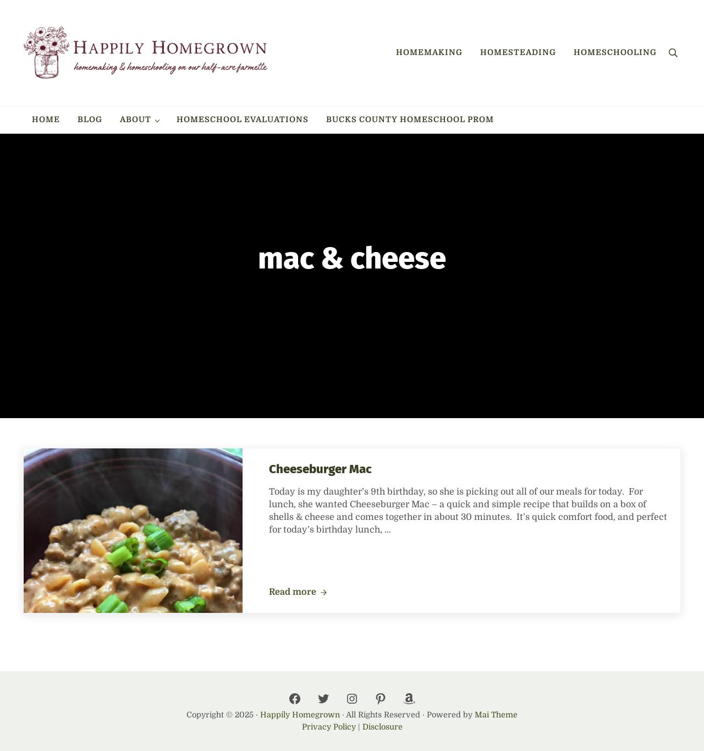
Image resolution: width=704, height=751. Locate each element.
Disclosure (382, 726)
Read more (298, 592)
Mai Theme (496, 714)
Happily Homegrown (300, 714)
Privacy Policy (329, 726)
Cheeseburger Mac (320, 469)
